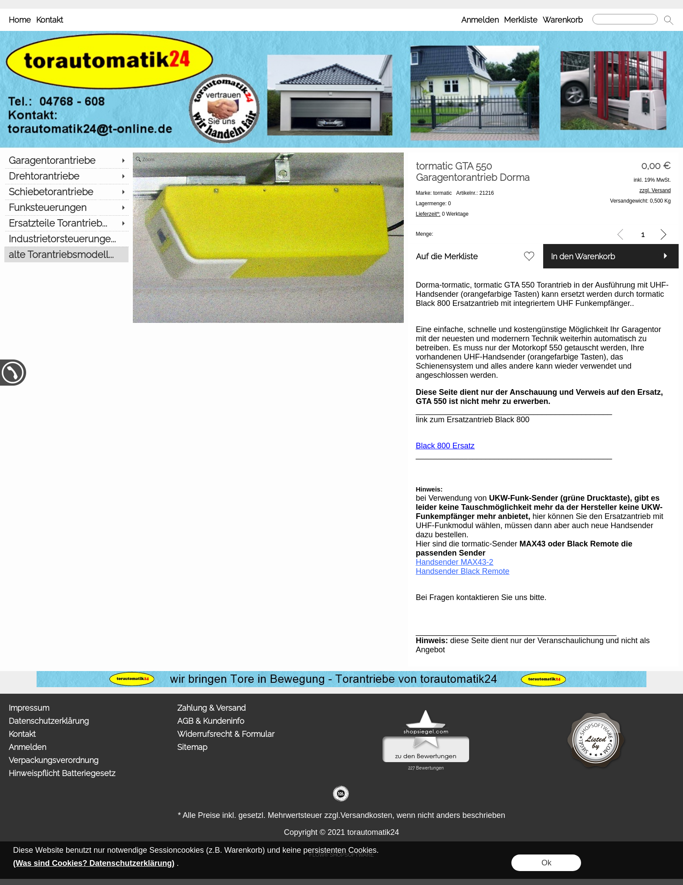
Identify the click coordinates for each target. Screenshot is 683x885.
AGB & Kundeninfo (210, 721)
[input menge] (643, 234)
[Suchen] (625, 19)
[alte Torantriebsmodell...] (66, 254)
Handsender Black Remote (463, 571)
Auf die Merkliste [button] (447, 256)
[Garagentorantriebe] (66, 160)
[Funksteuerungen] (66, 207)
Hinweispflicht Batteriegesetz (62, 773)
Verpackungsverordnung (53, 760)
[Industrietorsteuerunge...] (66, 239)
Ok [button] (546, 862)
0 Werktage (442, 214)
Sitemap (192, 747)
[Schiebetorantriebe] (66, 192)
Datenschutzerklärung (49, 721)
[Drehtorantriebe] (66, 176)
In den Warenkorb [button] (583, 256)
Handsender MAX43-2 (455, 562)
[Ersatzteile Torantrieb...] (66, 223)
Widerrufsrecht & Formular (225, 734)
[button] (668, 20)
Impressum (29, 707)
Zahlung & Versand (211, 707)
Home (20, 19)
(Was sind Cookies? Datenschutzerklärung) (93, 863)
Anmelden (480, 19)
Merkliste (521, 19)
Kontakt (49, 19)
